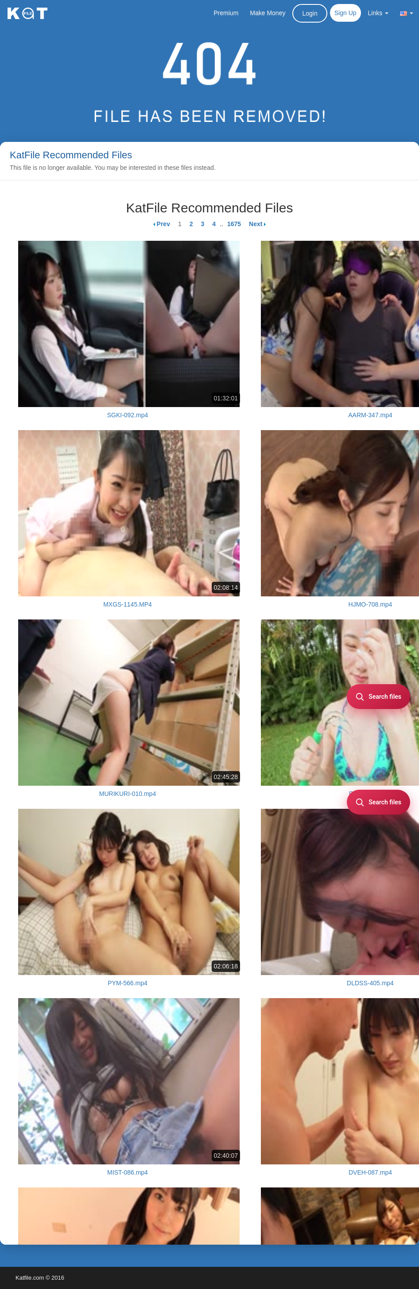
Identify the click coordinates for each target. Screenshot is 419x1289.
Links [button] (378, 12)
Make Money (267, 12)
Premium (225, 12)
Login (309, 13)
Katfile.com (30, 1277)
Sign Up (345, 12)
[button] (407, 13)
